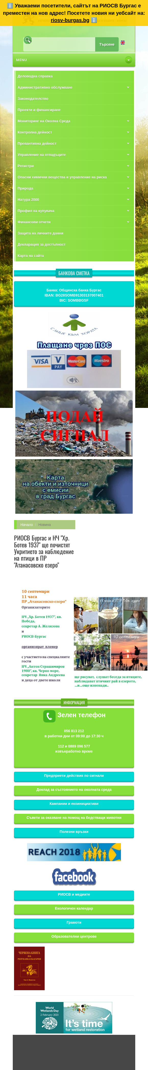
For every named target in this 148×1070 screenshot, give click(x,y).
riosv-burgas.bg (70, 20)
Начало (26, 525)
